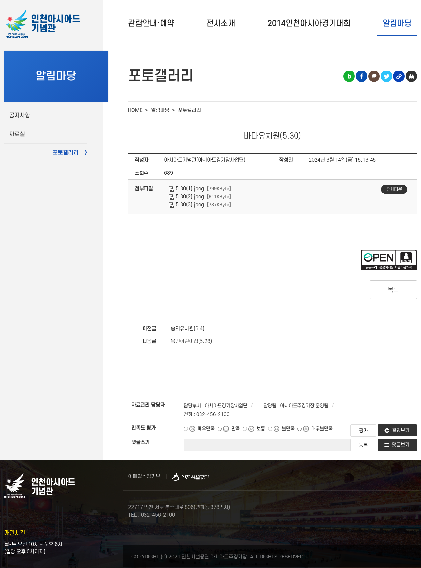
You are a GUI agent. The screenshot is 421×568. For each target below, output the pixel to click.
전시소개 (220, 23)
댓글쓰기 (140, 442)
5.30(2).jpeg (186, 197)
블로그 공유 (349, 76)
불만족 (288, 429)
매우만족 (206, 429)
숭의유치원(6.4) (187, 329)
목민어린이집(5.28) (191, 341)
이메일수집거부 (144, 476)
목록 (393, 290)
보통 (261, 429)
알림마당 (397, 23)
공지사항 (19, 115)
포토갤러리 (65, 153)
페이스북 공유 (361, 76)
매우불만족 (322, 429)
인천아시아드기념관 (55, 24)
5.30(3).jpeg (186, 205)
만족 (235, 429)
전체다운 (394, 189)
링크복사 (399, 76)
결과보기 (400, 430)
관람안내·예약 (151, 23)
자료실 (17, 134)
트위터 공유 (386, 76)
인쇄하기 (411, 76)
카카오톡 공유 (374, 76)
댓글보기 (400, 445)
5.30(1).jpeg (186, 189)
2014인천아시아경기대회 (309, 23)
